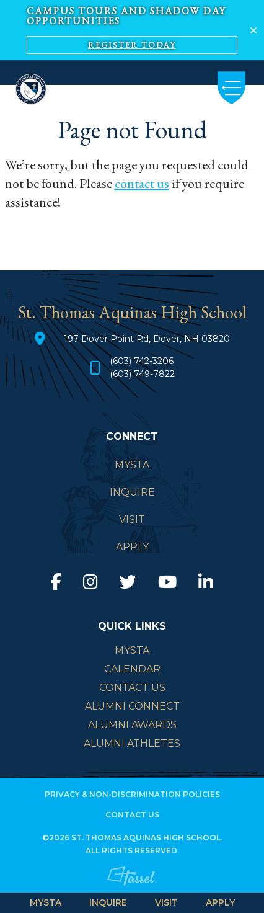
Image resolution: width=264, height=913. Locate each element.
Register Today (132, 45)
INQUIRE (108, 902)
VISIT (166, 902)
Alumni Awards (132, 725)
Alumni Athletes (132, 743)
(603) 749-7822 (142, 374)
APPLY (220, 902)
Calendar (132, 669)
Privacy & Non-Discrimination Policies (132, 794)
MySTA (45, 902)
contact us (142, 183)
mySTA (132, 650)
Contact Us (132, 687)
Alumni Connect (132, 706)
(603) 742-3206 (142, 361)
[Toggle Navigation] (231, 88)
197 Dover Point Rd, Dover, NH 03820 (147, 338)
